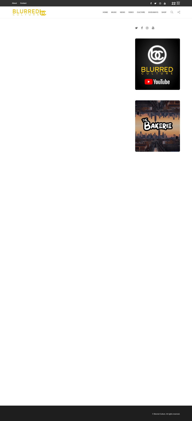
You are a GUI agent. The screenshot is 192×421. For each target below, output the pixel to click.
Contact (23, 3)
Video (131, 12)
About (14, 3)
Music (114, 12)
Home (105, 12)
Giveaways (153, 12)
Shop (163, 12)
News (122, 12)
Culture (141, 12)
